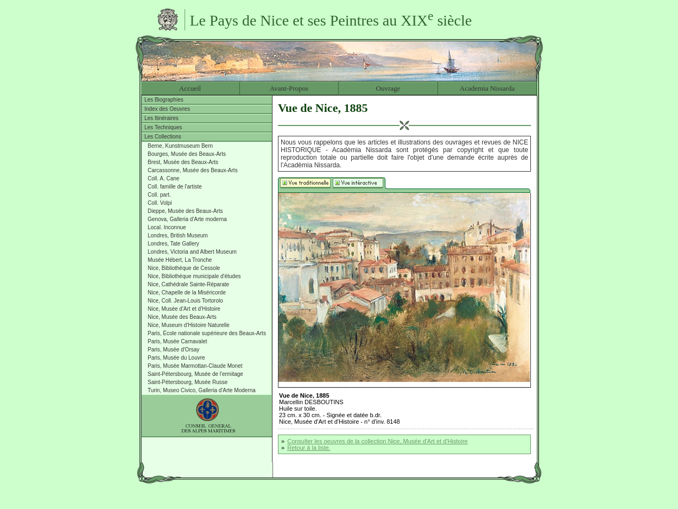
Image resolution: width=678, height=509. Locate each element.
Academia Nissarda (487, 88)
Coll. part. (159, 195)
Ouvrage (388, 88)
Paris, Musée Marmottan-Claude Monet (195, 366)
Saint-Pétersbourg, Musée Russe (187, 382)
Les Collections (162, 137)
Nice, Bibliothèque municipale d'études (194, 276)
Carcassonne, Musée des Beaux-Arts (193, 170)
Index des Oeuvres (167, 109)
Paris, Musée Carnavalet (177, 341)
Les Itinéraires (161, 118)
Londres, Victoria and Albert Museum (192, 252)
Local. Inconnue (167, 227)
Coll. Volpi (160, 203)
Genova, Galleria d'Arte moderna (187, 219)
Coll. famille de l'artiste (175, 187)
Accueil (190, 88)
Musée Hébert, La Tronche (180, 260)
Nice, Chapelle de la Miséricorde (187, 293)
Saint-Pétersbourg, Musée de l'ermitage (195, 374)
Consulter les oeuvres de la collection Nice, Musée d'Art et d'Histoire (377, 441)
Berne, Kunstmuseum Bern (180, 146)
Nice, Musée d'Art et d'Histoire (184, 309)
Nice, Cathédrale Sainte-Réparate (188, 284)
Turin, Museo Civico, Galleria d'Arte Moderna (202, 390)
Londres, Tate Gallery (173, 244)
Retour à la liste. (308, 447)
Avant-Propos (289, 88)
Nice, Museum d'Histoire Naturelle (189, 325)
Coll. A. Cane (163, 178)
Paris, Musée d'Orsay (173, 350)
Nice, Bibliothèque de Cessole (184, 268)
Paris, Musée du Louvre (176, 358)
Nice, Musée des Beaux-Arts (182, 317)
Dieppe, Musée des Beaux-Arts (185, 211)
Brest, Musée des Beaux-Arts (183, 162)
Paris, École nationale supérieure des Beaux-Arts (207, 333)
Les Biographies (163, 100)
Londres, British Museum (178, 235)
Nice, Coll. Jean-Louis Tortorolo (185, 301)
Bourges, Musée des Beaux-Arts (187, 154)
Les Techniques (163, 127)
